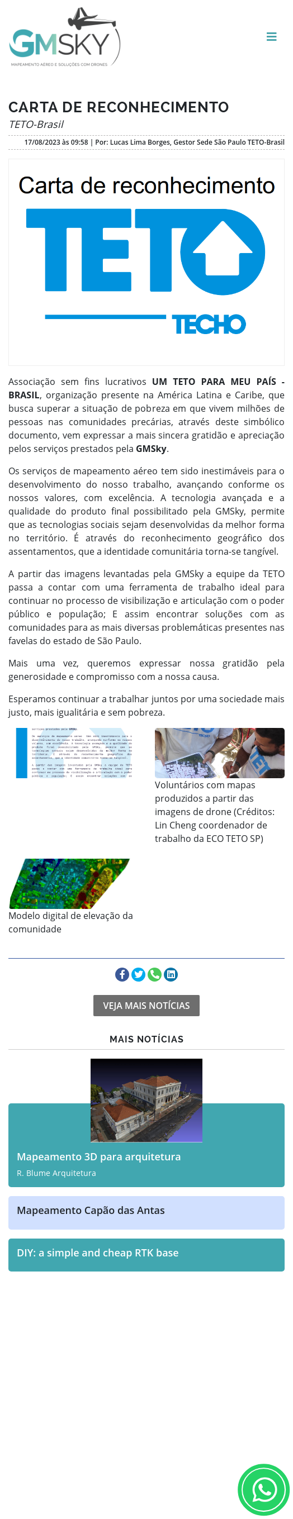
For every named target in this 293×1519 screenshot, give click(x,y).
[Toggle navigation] (271, 36)
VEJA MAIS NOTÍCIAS (146, 1005)
